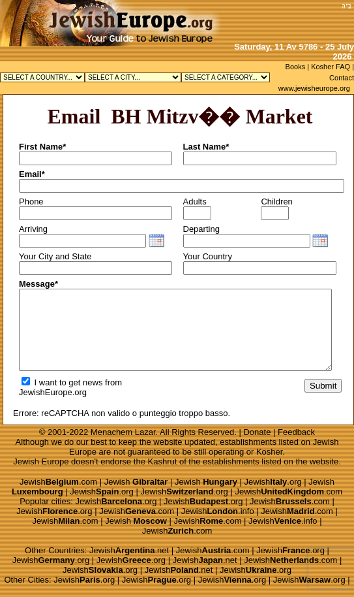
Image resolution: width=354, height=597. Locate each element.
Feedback (296, 432)
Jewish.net (129, 550)
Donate (257, 432)
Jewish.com (58, 482)
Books (296, 67)
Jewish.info (217, 511)
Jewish (136, 482)
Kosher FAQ (330, 67)
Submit (323, 386)
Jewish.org (273, 482)
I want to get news (62, 382)
